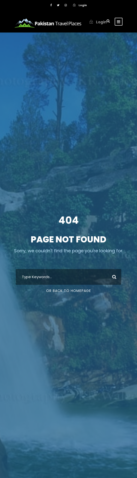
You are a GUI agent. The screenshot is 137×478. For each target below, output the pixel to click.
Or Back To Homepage (68, 290)
